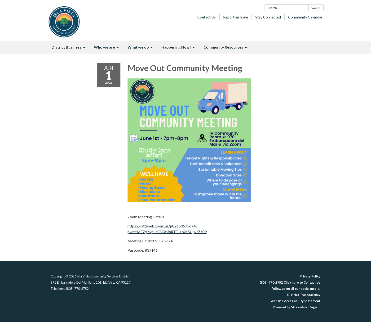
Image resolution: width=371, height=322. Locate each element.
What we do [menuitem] (138, 47)
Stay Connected (268, 17)
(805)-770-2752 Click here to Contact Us (290, 282)
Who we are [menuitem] (104, 47)
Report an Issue (235, 17)
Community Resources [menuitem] (223, 47)
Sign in (315, 307)
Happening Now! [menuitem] (176, 47)
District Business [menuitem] (66, 47)
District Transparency (303, 295)
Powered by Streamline (290, 307)
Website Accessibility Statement (295, 301)
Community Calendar (305, 17)
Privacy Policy (310, 276)
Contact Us (206, 17)
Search (316, 8)
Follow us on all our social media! (295, 288)
